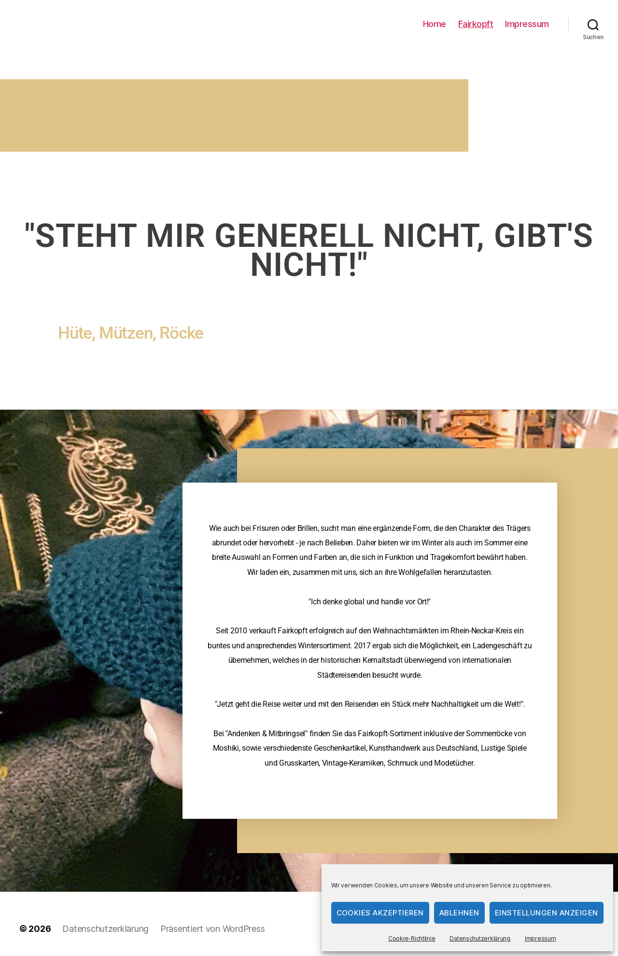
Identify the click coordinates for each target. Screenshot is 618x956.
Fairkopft (475, 24)
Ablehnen (459, 912)
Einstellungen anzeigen (546, 912)
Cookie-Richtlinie (411, 938)
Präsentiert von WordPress (212, 929)
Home (434, 24)
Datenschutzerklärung (479, 938)
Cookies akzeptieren (380, 912)
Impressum (540, 938)
